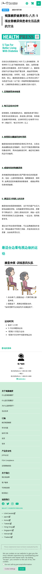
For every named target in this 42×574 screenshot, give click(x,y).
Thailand (8, 537)
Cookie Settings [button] (10, 569)
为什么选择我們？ (8, 406)
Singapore (9, 530)
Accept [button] (22, 569)
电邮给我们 (21, 379)
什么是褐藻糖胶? (8, 395)
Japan (7, 517)
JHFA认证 (5, 455)
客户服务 (5, 482)
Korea (7, 520)
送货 (3, 438)
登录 (3, 444)
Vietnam (8, 534)
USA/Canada (9, 513)
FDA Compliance (8, 460)
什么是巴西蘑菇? (8, 400)
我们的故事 (6, 477)
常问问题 (5, 428)
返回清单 (6, 348)
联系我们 (5, 493)
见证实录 (5, 411)
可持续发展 (6, 488)
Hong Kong (9, 527)
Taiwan (7, 523)
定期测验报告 (6, 466)
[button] (38, 3)
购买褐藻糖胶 (6, 422)
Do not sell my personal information (18, 564)
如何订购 (5, 433)
